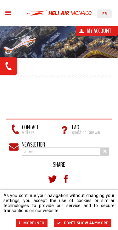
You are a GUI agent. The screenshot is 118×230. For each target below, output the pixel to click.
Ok (105, 151)
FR (104, 14)
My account (99, 31)
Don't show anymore (82, 223)
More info (31, 223)
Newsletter (33, 144)
